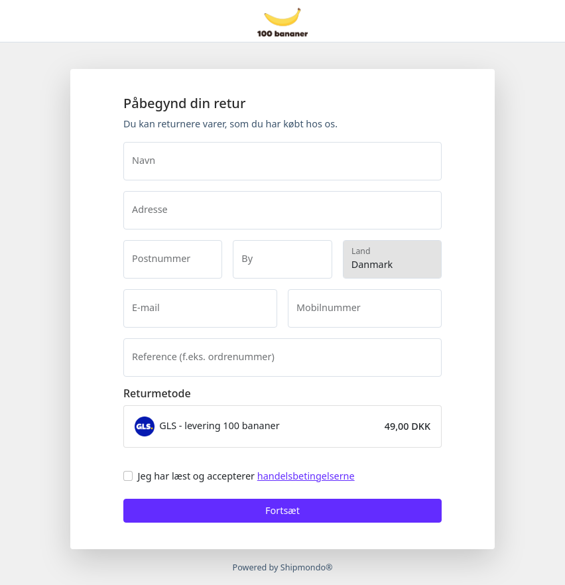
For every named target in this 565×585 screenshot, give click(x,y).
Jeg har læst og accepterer (246, 476)
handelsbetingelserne (306, 476)
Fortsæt (282, 510)
